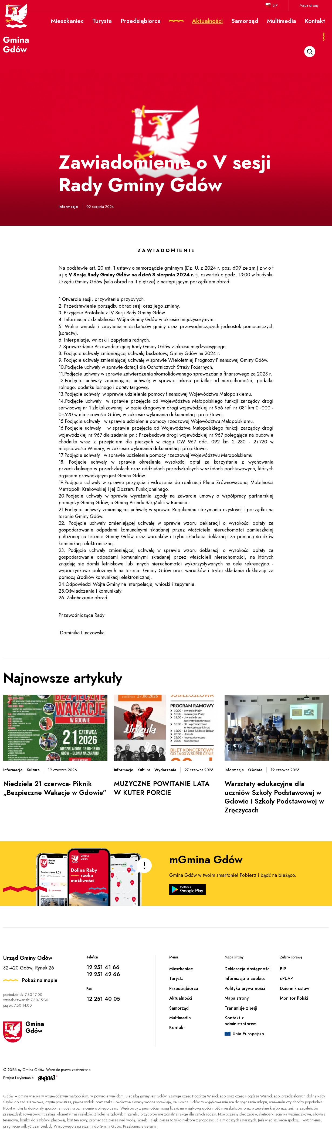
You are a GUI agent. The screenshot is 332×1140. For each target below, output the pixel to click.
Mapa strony (309, 5)
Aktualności (180, 998)
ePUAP (286, 978)
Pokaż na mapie (39, 980)
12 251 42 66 (103, 974)
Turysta (176, 978)
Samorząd (179, 1008)
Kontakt (177, 1027)
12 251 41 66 (103, 967)
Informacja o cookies (245, 978)
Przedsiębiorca (183, 988)
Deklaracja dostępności (247, 969)
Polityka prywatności (245, 988)
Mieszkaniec (181, 969)
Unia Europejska (248, 1034)
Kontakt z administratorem (240, 1021)
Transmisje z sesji (241, 1008)
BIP (275, 5)
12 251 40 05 (103, 999)
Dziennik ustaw (294, 988)
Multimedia (180, 1018)
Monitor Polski (294, 998)
